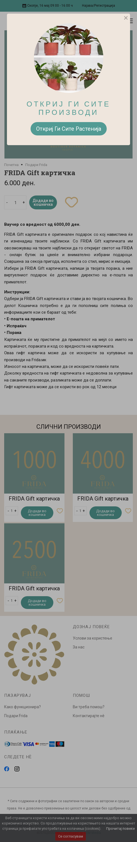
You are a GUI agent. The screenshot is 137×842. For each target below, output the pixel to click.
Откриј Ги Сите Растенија (68, 128)
